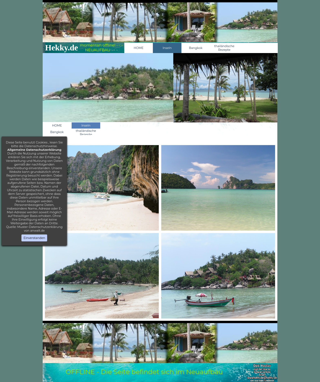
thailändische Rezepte (224, 48)
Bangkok (195, 48)
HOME (138, 48)
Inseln (167, 48)
